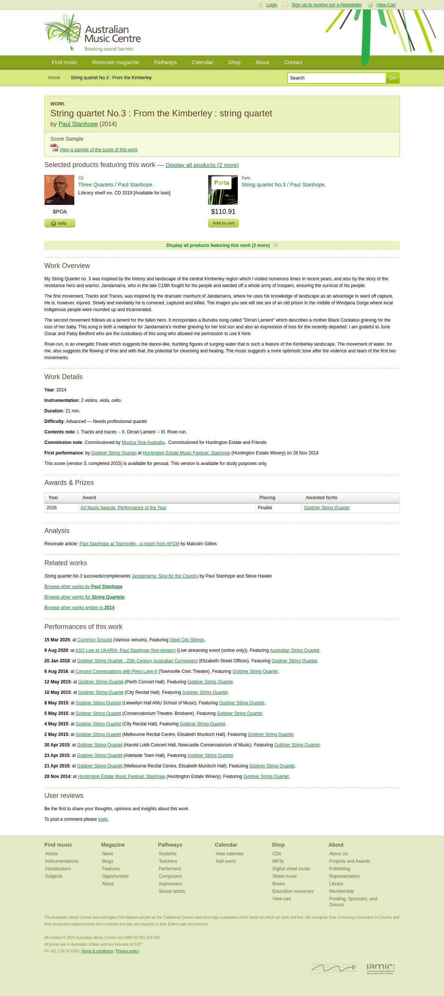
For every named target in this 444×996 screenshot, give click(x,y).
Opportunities (115, 876)
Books (278, 883)
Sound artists (172, 891)
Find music (64, 62)
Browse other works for (84, 597)
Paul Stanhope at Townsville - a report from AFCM (129, 543)
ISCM (333, 968)
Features (111, 868)
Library (336, 883)
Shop (234, 62)
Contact (293, 62)
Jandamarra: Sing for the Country (165, 576)
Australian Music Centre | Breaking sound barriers (94, 33)
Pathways (165, 62)
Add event (225, 861)
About (262, 62)
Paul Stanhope (78, 124)
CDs (276, 853)
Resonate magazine (115, 62)
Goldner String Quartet (114, 453)
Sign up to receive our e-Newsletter (327, 5)
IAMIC (381, 968)
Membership (341, 891)
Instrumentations (61, 861)
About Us (338, 853)
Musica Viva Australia (143, 442)
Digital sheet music (291, 868)
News (107, 853)
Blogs (107, 861)
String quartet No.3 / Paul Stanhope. (284, 185)
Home (54, 77)
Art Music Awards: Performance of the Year (124, 507)
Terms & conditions (97, 951)
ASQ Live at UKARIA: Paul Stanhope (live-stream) (125, 650)
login (103, 819)
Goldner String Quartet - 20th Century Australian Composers (137, 660)
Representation (344, 876)
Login (271, 5)
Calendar (202, 62)
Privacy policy (127, 951)
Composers (170, 876)
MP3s (278, 861)
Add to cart (224, 223)
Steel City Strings (187, 639)
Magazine (113, 845)
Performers (170, 868)
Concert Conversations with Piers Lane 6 (116, 671)
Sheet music (284, 876)
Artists (51, 853)
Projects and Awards (349, 861)
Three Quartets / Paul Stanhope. (116, 185)
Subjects (53, 876)
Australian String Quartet (294, 650)
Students (167, 853)
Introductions (58, 868)
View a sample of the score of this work (99, 149)
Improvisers (170, 883)
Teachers (168, 861)
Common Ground (94, 639)
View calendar (229, 853)
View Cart (386, 5)
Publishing (339, 868)
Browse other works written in (79, 607)
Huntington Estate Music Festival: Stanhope (186, 453)
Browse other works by (83, 586)
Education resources (292, 891)
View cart (281, 898)
